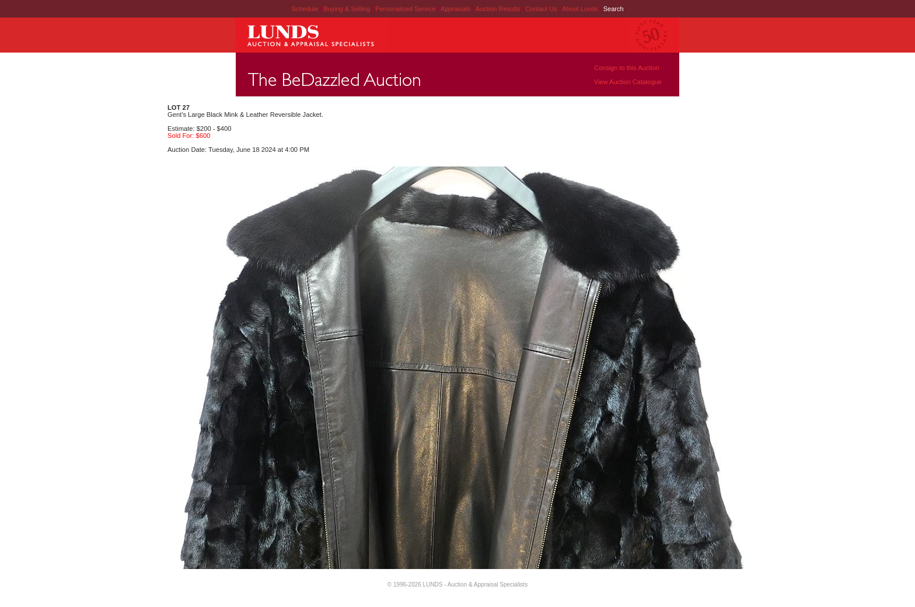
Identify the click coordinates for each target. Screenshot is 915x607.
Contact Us (541, 8)
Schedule (304, 8)
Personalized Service (406, 8)
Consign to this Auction (626, 67)
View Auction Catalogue (628, 81)
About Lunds (581, 8)
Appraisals (456, 8)
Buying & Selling (347, 8)
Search (613, 8)
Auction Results (499, 8)
